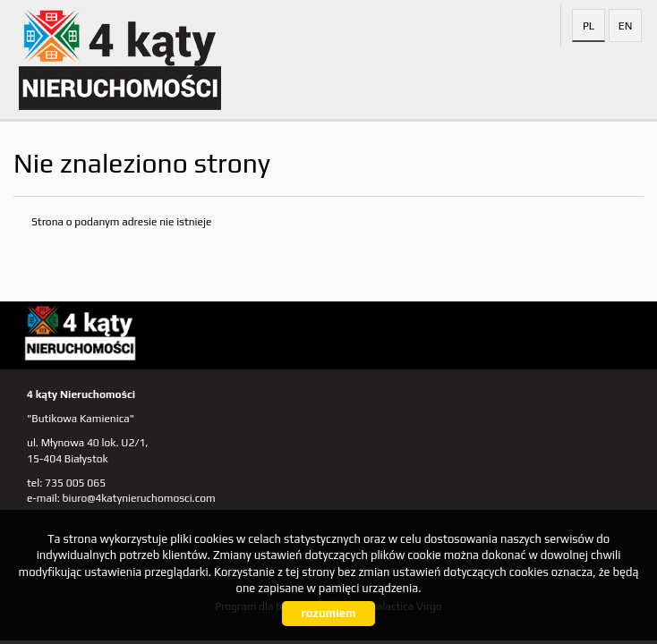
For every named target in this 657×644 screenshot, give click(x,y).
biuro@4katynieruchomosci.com (139, 498)
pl (588, 26)
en (626, 26)
